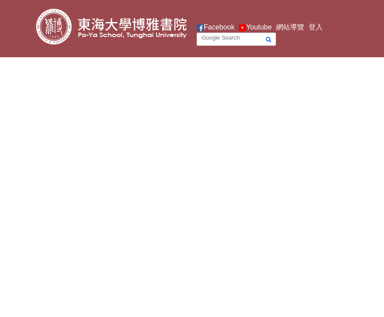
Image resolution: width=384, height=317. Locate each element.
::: (191, 27)
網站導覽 (290, 27)
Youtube (259, 27)
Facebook (219, 27)
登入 (316, 27)
